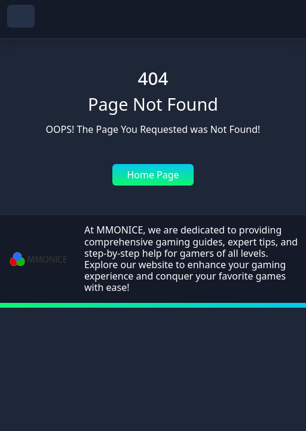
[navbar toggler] (21, 16)
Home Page (153, 174)
